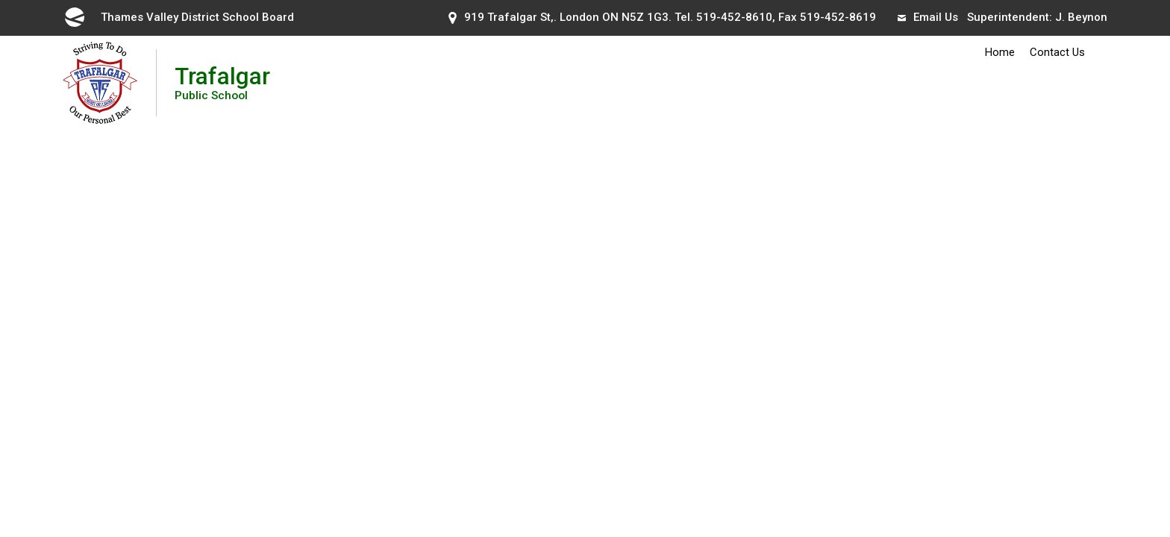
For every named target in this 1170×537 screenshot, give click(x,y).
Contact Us (1057, 52)
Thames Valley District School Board (178, 17)
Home (1000, 52)
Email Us (928, 17)
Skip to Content (0, 0)
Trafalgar (222, 82)
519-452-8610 (734, 17)
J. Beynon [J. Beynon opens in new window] (1081, 17)
